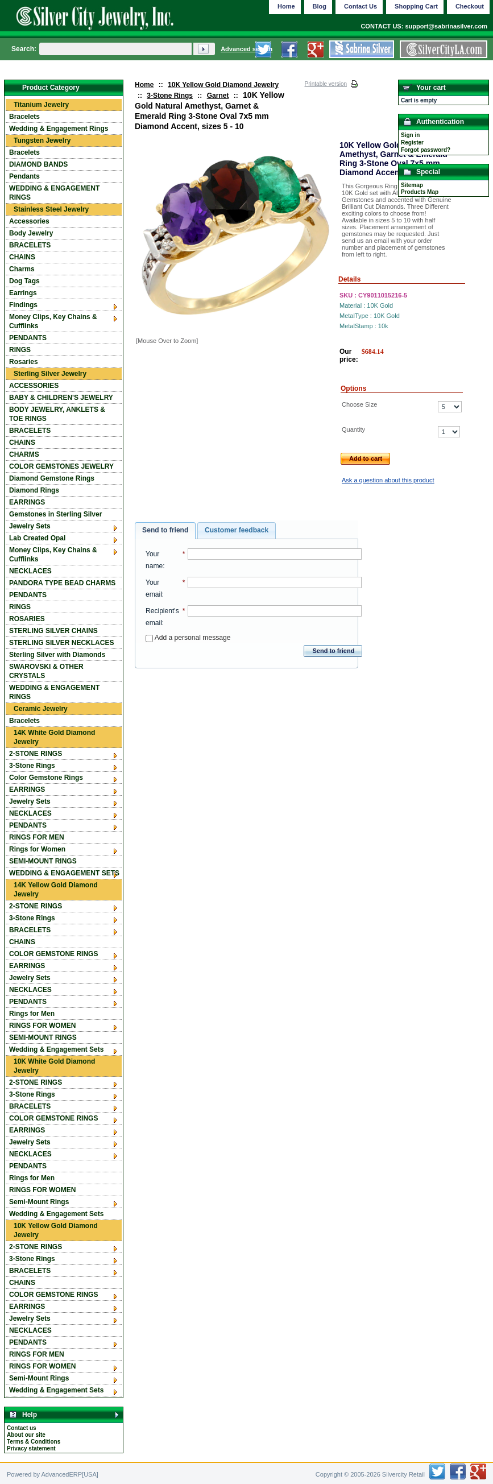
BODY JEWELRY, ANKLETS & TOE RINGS (57, 414)
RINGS (20, 350)
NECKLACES (30, 571)
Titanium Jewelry (41, 105)
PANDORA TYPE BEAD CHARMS (62, 583)
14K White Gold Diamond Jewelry (54, 737)
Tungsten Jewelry (42, 140)
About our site (26, 1435)
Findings (23, 305)
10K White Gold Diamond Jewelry (54, 1065)
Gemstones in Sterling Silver (55, 514)
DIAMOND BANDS (38, 164)
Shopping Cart (416, 6)
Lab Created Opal (37, 538)
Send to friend (165, 530)
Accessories (29, 221)
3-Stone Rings (170, 96)
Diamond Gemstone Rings (51, 478)
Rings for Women (37, 849)
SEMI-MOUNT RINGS (43, 861)
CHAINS (22, 257)
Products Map (419, 192)
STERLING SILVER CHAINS (53, 631)
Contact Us (360, 6)
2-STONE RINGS (35, 754)
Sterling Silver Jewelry (50, 374)
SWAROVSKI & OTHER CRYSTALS (46, 671)
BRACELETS (30, 245)
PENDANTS (28, 338)
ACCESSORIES (34, 386)
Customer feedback (236, 530)
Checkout (469, 6)
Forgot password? (425, 150)
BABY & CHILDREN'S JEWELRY (61, 398)
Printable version (326, 84)
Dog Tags (24, 281)
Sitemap (412, 185)
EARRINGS (27, 502)
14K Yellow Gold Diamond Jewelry (56, 889)
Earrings (23, 293)
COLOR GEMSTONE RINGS (53, 954)
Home (144, 85)
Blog (319, 6)
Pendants (24, 176)
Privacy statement (31, 1448)
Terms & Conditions (33, 1441)
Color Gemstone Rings (46, 778)
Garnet (218, 96)
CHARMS (24, 454)
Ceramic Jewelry (41, 709)
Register (412, 142)
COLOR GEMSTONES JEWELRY (61, 466)
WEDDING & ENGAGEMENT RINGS (54, 192)
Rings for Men (32, 1014)
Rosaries (23, 362)
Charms (22, 269)
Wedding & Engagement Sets (56, 1049)
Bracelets (24, 117)
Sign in (410, 135)
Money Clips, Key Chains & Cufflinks (53, 321)
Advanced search (246, 49)
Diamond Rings (34, 490)
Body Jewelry (31, 233)
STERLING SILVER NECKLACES (61, 643)
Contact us (21, 1428)
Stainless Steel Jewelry (51, 209)
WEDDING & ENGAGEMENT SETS (64, 873)
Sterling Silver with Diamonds (57, 655)
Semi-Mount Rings (39, 1202)
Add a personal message (188, 638)
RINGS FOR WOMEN (42, 1026)
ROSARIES (27, 619)
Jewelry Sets (30, 526)
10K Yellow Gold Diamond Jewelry (223, 85)
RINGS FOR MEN (36, 837)
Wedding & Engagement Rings (58, 129)
